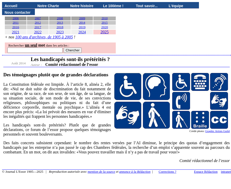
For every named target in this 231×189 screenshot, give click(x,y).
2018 (59, 27)
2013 (60, 22)
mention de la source (101, 171)
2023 (60, 32)
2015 (105, 22)
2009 (82, 18)
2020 (104, 27)
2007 (38, 18)
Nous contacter (18, 12)
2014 (82, 22)
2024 (82, 32)
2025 (104, 32)
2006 (16, 18)
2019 (82, 27)
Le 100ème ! (113, 6)
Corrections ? (167, 171)
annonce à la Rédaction (135, 171)
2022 (37, 32)
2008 (60, 18)
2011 (16, 22)
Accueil (11, 6)
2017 (37, 27)
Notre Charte (48, 6)
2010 (105, 18)
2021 (15, 32)
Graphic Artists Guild (217, 131)
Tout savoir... (146, 6)
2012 (38, 22)
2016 (15, 27)
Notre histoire (81, 6)
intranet (226, 171)
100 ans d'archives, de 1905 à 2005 (44, 37)
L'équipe (176, 6)
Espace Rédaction (206, 171)
